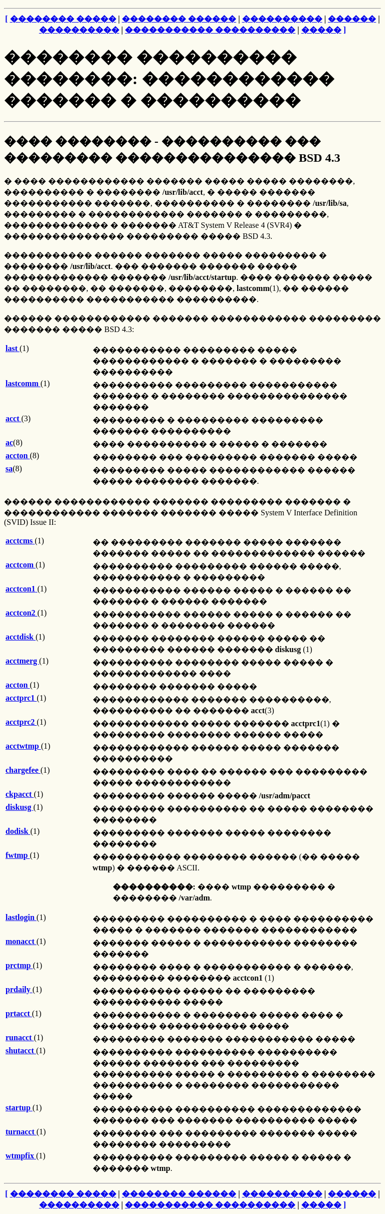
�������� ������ (179, 19)
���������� (282, 19)
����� (321, 30)
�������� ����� (63, 19)
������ (352, 19)
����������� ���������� (210, 30)
